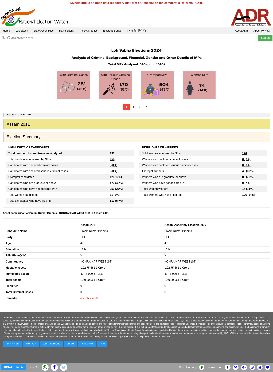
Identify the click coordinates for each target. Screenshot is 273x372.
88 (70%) (248, 177)
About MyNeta (262, 30)
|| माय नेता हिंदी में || (136, 30)
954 (112, 159)
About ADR (241, 30)
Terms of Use (87, 344)
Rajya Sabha (66, 30)
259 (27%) (116, 188)
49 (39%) (248, 171)
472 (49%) (116, 182)
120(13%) (116, 177)
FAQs (102, 344)
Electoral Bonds (112, 30)
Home (6, 30)
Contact (70, 344)
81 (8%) (115, 194)
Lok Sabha (21, 30)
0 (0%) (246, 159)
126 (244, 153)
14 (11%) (248, 188)
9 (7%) (246, 182)
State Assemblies (44, 30)
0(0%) (113, 165)
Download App (188, 367)
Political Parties (89, 30)
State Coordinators (51, 344)
